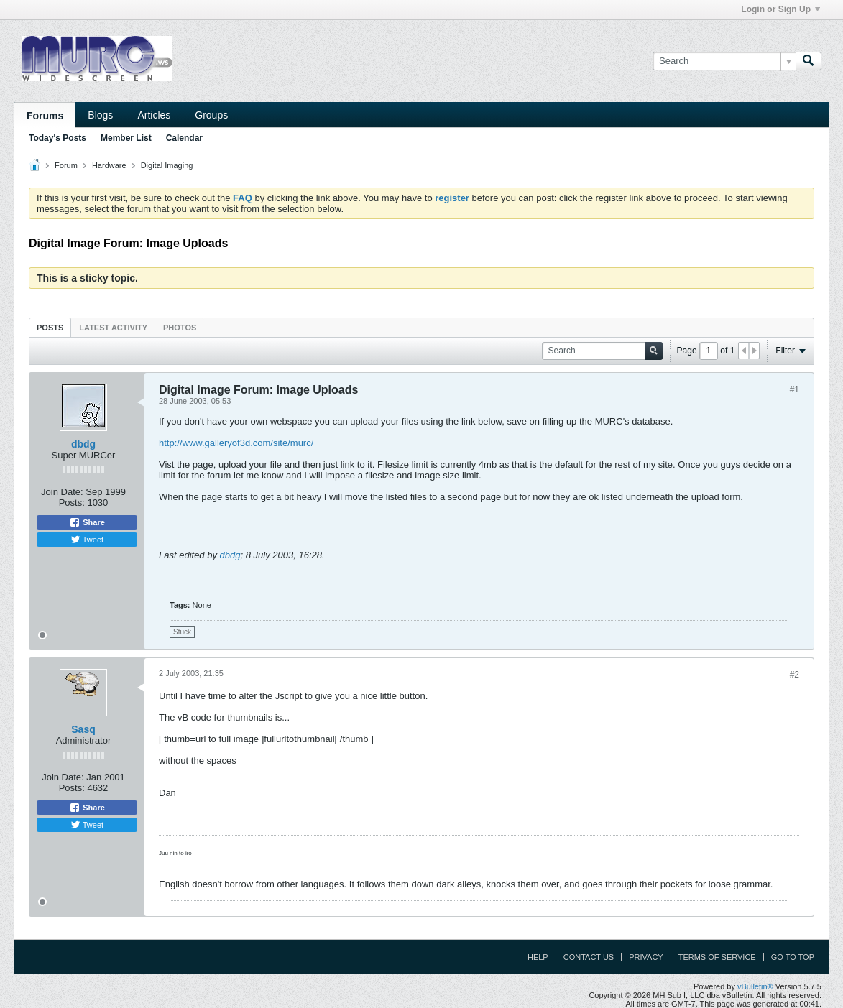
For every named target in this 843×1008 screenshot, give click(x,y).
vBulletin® (755, 986)
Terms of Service (717, 957)
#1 (794, 389)
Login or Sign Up (780, 9)
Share (87, 522)
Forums (45, 115)
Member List (126, 138)
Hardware (109, 165)
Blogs (100, 115)
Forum (66, 165)
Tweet (86, 540)
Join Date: (62, 491)
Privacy (646, 957)
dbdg (83, 444)
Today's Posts (57, 138)
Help (538, 957)
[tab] (50, 327)
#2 (794, 675)
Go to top (792, 957)
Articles (153, 115)
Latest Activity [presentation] (113, 327)
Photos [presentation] (179, 327)
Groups (211, 115)
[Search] (724, 61)
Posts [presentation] (50, 327)
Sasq (83, 729)
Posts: (72, 502)
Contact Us (588, 957)
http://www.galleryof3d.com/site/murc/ (236, 443)
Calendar (184, 138)
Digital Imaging (167, 165)
